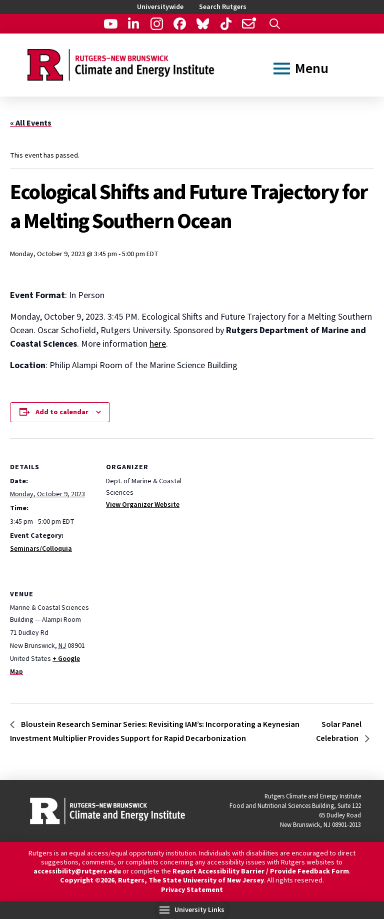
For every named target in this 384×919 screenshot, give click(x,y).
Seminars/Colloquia (41, 549)
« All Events (31, 123)
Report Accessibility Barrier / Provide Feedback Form (260, 871)
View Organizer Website (143, 505)
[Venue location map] (159, 634)
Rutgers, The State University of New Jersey (191, 880)
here (158, 344)
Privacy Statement (192, 890)
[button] (275, 24)
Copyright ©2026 (87, 880)
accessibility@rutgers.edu (77, 871)
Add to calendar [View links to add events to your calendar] (62, 412)
